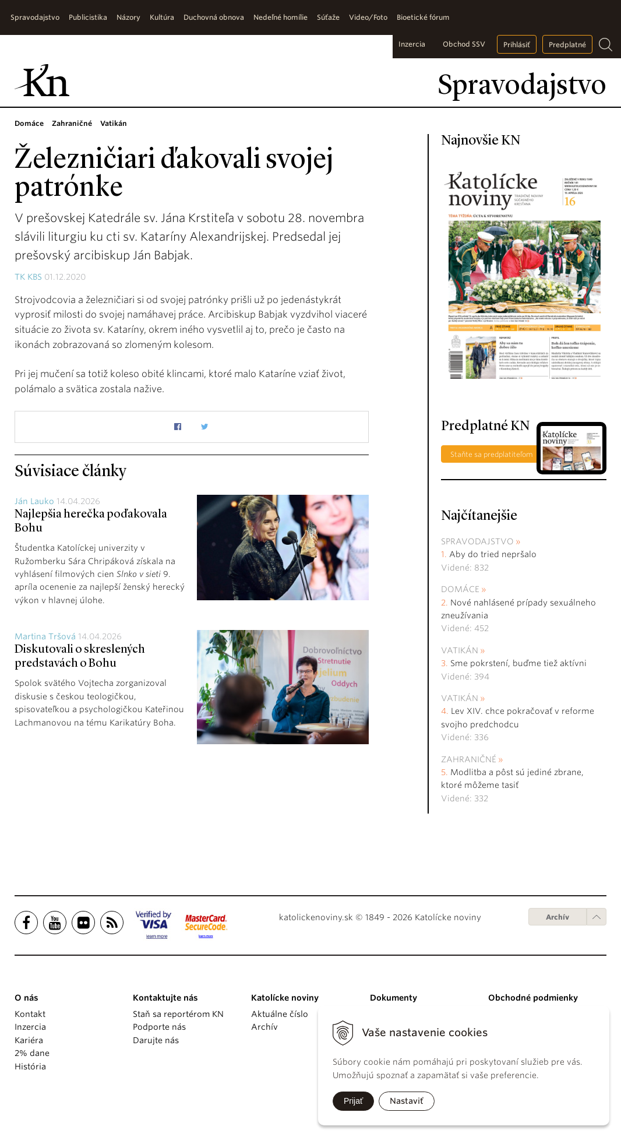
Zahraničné (468, 759)
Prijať (353, 1101)
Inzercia (411, 44)
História (30, 1066)
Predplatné (567, 44)
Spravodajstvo (477, 541)
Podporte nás (159, 1027)
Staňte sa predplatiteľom (491, 454)
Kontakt (30, 1014)
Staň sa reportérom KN (178, 1014)
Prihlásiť (516, 44)
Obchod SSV (464, 44)
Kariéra (29, 1040)
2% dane (32, 1053)
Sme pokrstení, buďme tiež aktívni (518, 663)
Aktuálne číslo (279, 1014)
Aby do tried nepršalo (493, 554)
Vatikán (459, 650)
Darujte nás (156, 1040)
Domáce (460, 589)
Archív (557, 917)
